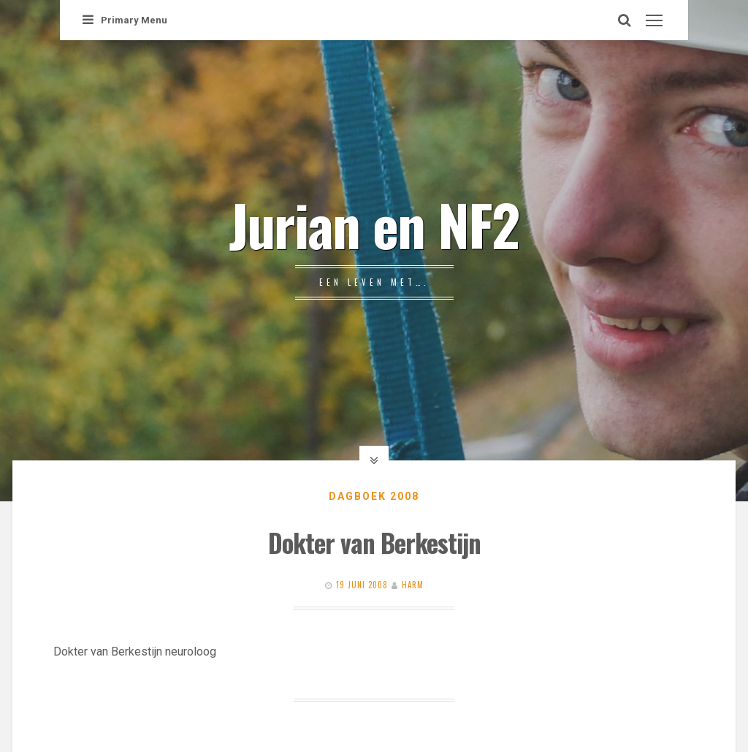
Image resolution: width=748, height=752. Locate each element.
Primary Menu (125, 20)
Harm (413, 584)
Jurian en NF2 (374, 223)
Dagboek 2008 (374, 496)
